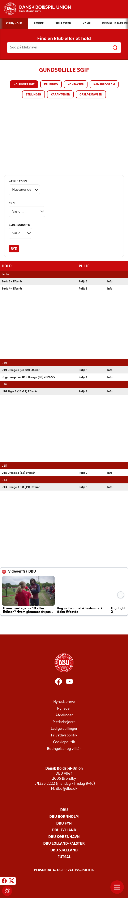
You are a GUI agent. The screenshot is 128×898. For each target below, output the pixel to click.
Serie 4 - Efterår (12, 288)
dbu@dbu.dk (66, 788)
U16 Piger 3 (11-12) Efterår (19, 391)
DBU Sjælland (64, 850)
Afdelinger (64, 715)
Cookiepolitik (64, 742)
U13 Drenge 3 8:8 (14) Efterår (21, 487)
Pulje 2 (83, 281)
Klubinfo (51, 84)
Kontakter (76, 84)
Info (109, 281)
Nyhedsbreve (64, 702)
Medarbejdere (64, 722)
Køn (12, 203)
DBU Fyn (64, 823)
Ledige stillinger (64, 728)
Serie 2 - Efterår (12, 281)
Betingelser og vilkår (64, 749)
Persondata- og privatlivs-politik (64, 870)
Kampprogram (104, 84)
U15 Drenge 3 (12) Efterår (18, 472)
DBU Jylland (64, 830)
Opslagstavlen (91, 94)
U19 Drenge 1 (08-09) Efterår (20, 370)
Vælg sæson (18, 181)
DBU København (64, 837)
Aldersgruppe (19, 225)
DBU (64, 810)
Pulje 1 (83, 377)
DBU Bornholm (64, 816)
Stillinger (33, 94)
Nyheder (64, 708)
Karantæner (60, 94)
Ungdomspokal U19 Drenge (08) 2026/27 (28, 377)
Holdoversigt (23, 84)
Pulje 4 (83, 370)
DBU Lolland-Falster (64, 843)
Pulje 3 (83, 288)
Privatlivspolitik (64, 735)
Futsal (64, 857)
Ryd (14, 248)
